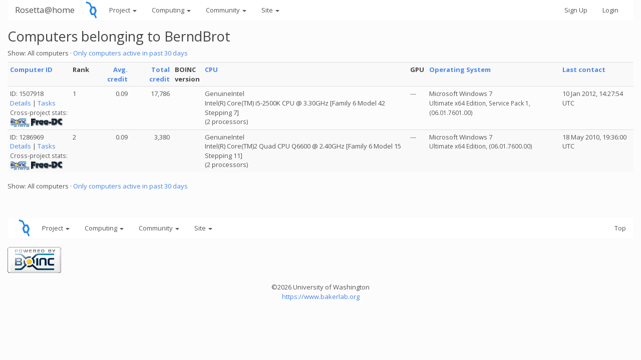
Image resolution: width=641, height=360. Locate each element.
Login (610, 10)
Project (123, 10)
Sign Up (575, 10)
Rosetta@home (45, 10)
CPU (211, 69)
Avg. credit (117, 74)
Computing (171, 10)
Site (270, 10)
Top (620, 228)
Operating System (460, 69)
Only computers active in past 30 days (130, 53)
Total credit (159, 74)
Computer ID (31, 69)
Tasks (47, 103)
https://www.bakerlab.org (321, 296)
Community (226, 10)
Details (20, 103)
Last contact (583, 69)
